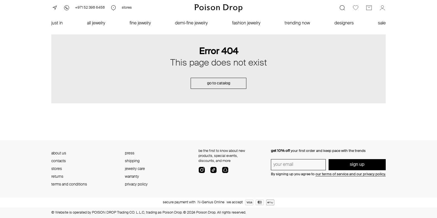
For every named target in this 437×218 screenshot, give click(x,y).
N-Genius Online (211, 202)
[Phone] (84, 7)
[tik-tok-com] (213, 172)
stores (56, 169)
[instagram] (201, 172)
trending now (297, 23)
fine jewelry (140, 23)
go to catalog (218, 83)
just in (57, 23)
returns (57, 177)
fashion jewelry (246, 23)
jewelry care (135, 169)
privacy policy (136, 184)
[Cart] (369, 7)
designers (344, 23)
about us (58, 153)
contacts (58, 161)
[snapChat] (225, 172)
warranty (132, 177)
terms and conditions (69, 184)
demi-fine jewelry (191, 23)
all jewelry (96, 23)
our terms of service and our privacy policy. (350, 174)
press (129, 153)
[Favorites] (355, 7)
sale (382, 23)
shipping (132, 161)
